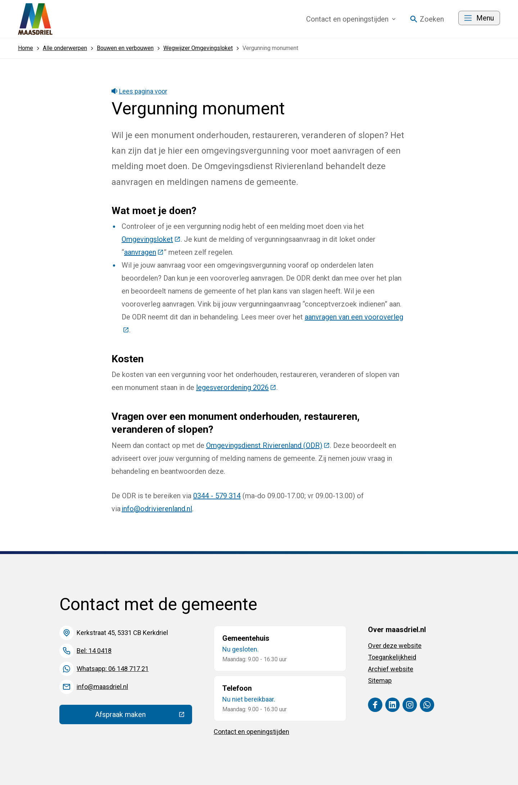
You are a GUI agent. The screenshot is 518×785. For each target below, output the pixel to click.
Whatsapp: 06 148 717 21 (113, 668)
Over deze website (395, 645)
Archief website (390, 669)
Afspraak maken (143, 716)
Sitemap (380, 680)
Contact (351, 19)
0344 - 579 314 (217, 495)
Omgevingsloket (151, 239)
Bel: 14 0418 (94, 650)
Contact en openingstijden (251, 731)
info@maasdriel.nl (102, 686)
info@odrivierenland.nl (157, 508)
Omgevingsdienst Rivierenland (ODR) (268, 445)
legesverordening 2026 (236, 387)
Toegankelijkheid (392, 657)
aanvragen (144, 252)
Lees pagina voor (139, 91)
